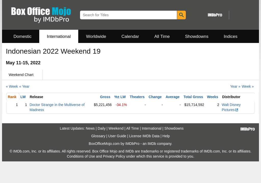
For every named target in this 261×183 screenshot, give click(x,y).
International (59, 36)
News (90, 128)
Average (173, 97)
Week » (248, 86)
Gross (105, 97)
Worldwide (96, 36)
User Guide (117, 136)
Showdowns (196, 36)
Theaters (137, 97)
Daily (102, 128)
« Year (24, 86)
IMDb (152, 144)
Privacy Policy (114, 156)
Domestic (23, 36)
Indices (231, 36)
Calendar (130, 36)
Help (166, 136)
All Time (162, 36)
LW (23, 97)
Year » (235, 86)
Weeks (212, 97)
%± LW (120, 97)
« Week (12, 86)
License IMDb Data (144, 136)
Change (155, 97)
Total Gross (193, 97)
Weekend (116, 128)
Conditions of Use (81, 156)
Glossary (98, 136)
